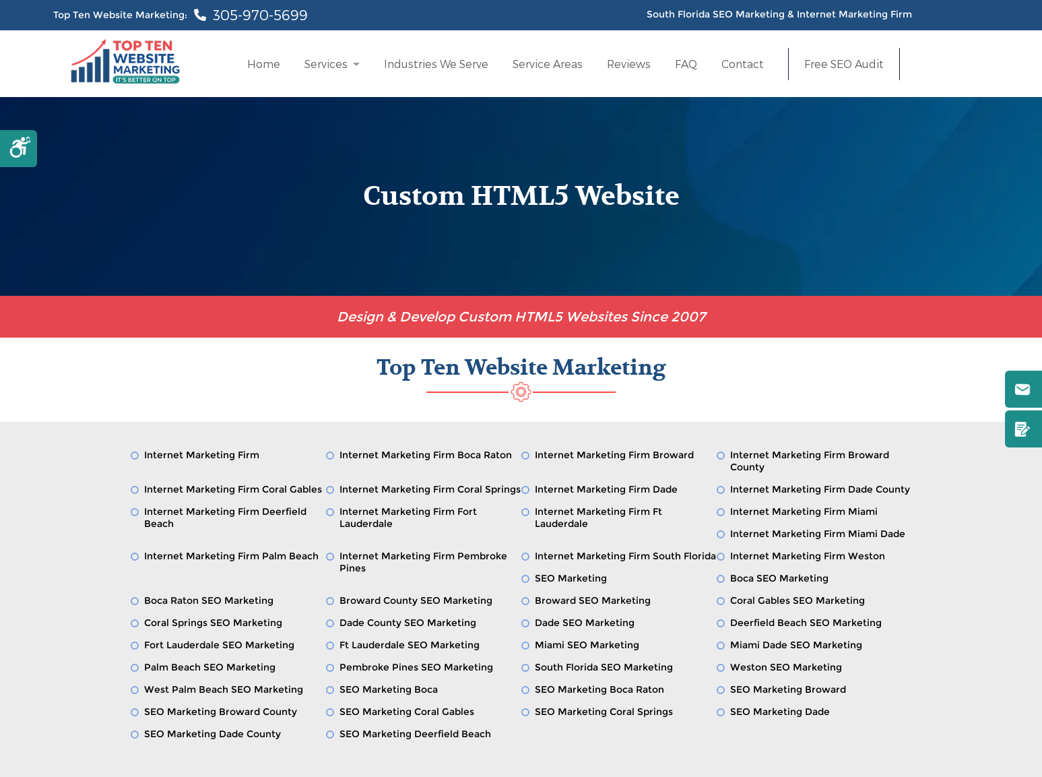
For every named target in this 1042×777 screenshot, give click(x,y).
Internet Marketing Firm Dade (606, 489)
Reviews (629, 63)
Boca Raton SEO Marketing (208, 600)
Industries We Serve (436, 63)
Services (326, 63)
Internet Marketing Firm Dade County (820, 489)
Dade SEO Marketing (584, 623)
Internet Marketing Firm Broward (614, 455)
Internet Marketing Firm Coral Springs (430, 489)
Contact (742, 63)
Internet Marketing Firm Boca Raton (425, 455)
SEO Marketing (571, 578)
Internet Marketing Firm (201, 455)
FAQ (686, 63)
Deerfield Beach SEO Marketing (806, 623)
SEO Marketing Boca (388, 689)
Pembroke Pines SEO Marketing (416, 667)
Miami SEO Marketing (587, 645)
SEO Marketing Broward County (220, 712)
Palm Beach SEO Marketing (209, 667)
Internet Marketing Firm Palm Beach (231, 556)
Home (263, 63)
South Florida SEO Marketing (604, 667)
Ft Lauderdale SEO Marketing (409, 645)
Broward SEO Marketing (593, 600)
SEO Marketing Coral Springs (604, 712)
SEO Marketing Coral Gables (406, 712)
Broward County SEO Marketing (415, 600)
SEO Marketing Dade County (212, 734)
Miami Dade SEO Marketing (796, 645)
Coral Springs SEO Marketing (213, 623)
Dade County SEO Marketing (407, 623)
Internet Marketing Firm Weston (807, 556)
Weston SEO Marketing (786, 667)
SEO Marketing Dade (780, 712)
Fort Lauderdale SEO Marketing (219, 645)
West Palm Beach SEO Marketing (223, 689)
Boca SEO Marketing (779, 578)
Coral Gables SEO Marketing (797, 600)
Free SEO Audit (844, 64)
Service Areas (548, 63)
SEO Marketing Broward (788, 689)
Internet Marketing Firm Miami (804, 511)
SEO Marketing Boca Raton (599, 689)
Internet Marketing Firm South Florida (625, 556)
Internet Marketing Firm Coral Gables (233, 489)
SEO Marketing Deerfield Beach (415, 734)
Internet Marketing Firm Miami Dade (817, 534)
